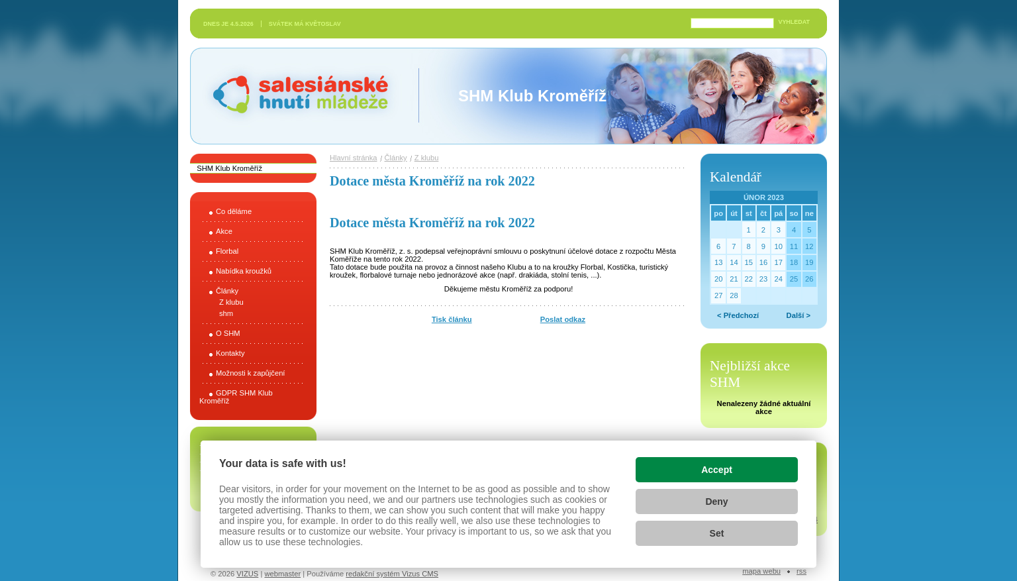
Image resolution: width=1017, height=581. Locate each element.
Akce (224, 231)
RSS (801, 571)
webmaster (282, 574)
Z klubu (231, 302)
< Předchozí (738, 315)
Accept (716, 469)
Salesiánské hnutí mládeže (294, 96)
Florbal (227, 251)
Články (227, 291)
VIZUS (247, 574)
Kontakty (230, 353)
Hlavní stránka (353, 158)
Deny (716, 501)
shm (226, 313)
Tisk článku (452, 319)
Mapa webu (761, 571)
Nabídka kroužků (243, 271)
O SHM (228, 333)
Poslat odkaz (562, 319)
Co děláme (234, 211)
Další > (798, 315)
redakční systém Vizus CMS (392, 574)
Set (717, 533)
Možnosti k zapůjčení (250, 373)
